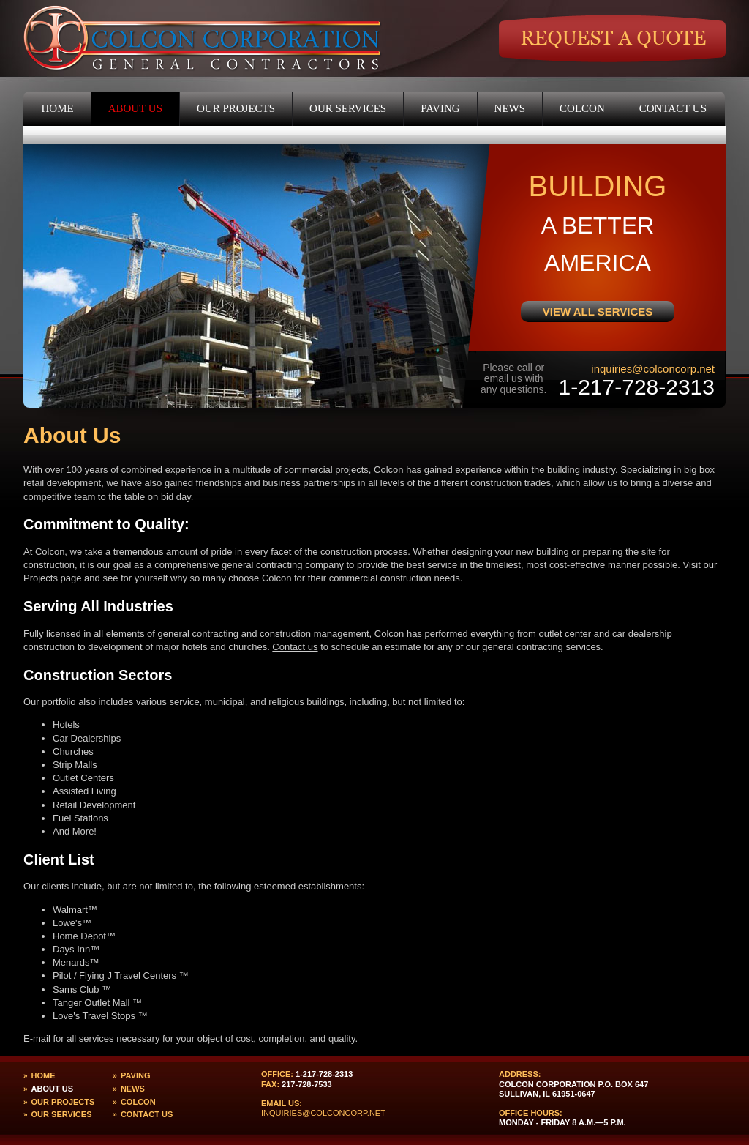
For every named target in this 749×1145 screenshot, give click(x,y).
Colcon (582, 108)
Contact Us (673, 108)
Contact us (294, 646)
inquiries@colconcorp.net (653, 368)
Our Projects (236, 108)
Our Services (347, 108)
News (510, 108)
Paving (440, 108)
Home (58, 108)
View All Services (598, 311)
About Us (135, 108)
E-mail (36, 1038)
